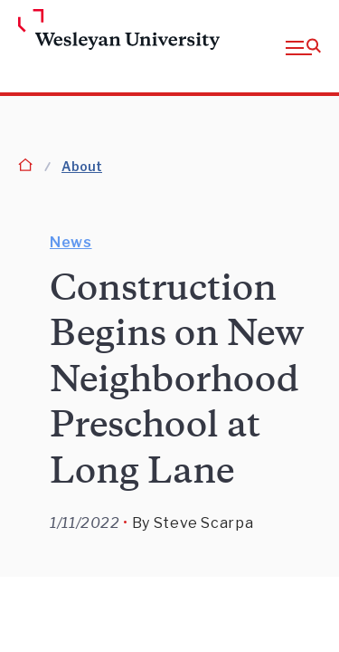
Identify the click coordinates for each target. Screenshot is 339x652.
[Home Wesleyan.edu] (47, 31)
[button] (303, 46)
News (71, 242)
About (81, 166)
